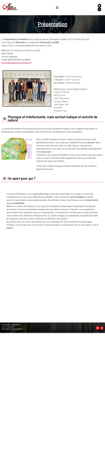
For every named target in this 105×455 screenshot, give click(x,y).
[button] (57, 7)
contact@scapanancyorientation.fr (16, 63)
